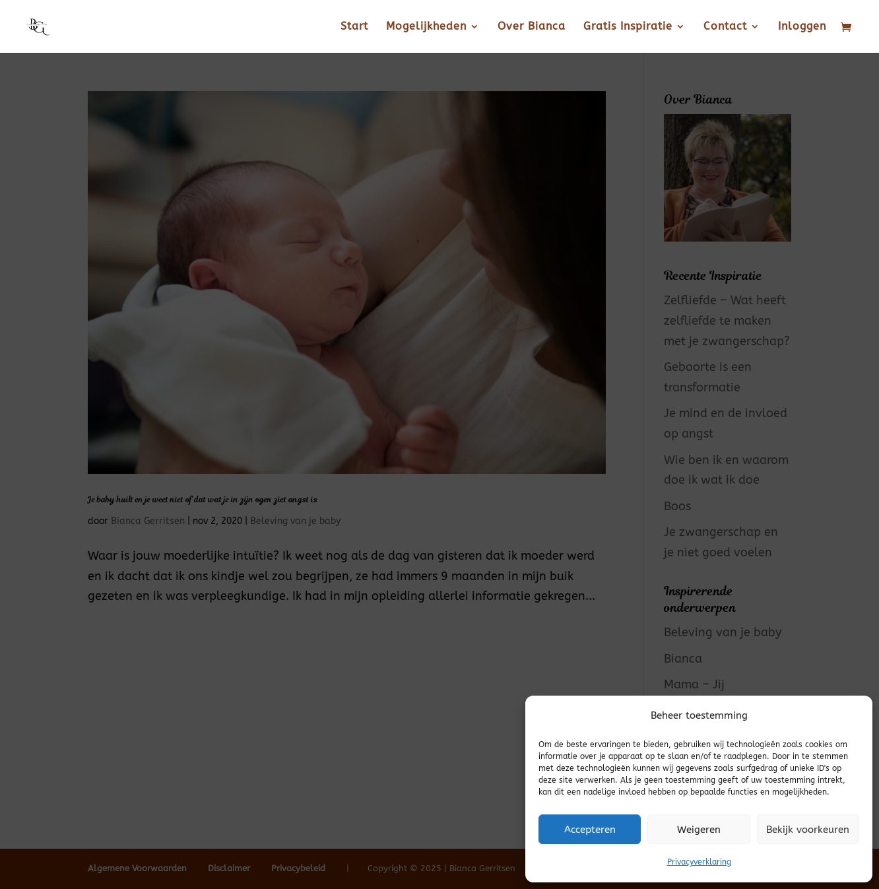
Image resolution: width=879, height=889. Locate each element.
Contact (725, 27)
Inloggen (802, 27)
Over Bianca (532, 27)
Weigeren (699, 830)
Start (354, 27)
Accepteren (590, 830)
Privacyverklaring (699, 862)
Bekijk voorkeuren (807, 830)
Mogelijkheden (426, 27)
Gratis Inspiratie (627, 27)
